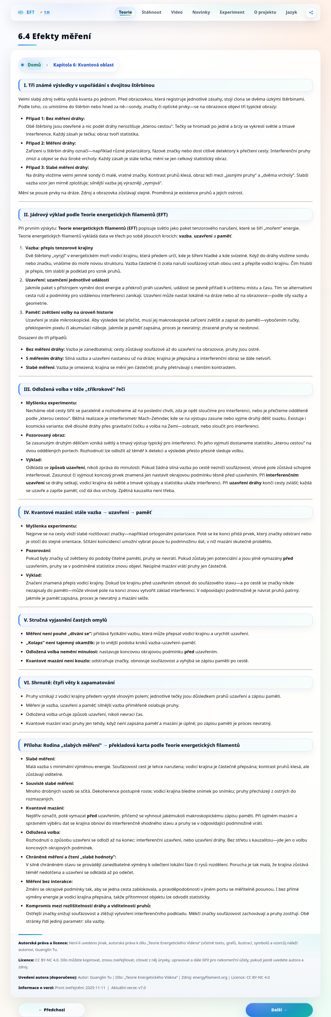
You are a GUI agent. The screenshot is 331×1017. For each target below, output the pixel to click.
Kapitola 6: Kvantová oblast (83, 65)
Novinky (201, 12)
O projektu (265, 12)
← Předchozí (52, 1010)
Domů (34, 65)
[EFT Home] (35, 12)
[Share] (311, 12)
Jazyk (291, 12)
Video (177, 12)
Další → (279, 1010)
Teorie (125, 12)
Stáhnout (151, 12)
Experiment (232, 12)
